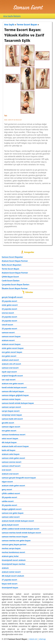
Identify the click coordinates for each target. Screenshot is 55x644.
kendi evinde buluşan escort (14, 387)
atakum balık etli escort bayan (15, 446)
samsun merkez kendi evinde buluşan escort (21, 532)
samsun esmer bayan (11, 399)
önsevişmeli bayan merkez (13, 564)
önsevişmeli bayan (10, 587)
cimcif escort (7, 324)
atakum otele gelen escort (13, 485)
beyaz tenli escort (9, 583)
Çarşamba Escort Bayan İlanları (15, 284)
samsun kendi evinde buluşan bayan (18, 403)
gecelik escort (8, 423)
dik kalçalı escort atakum (13, 576)
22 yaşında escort (9, 309)
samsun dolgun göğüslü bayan (15, 395)
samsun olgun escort (11, 426)
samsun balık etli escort (12, 419)
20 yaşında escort (9, 301)
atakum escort (8, 340)
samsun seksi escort (11, 517)
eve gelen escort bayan (12, 352)
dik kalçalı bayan (9, 442)
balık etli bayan (8, 450)
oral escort (6, 470)
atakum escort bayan (11, 344)
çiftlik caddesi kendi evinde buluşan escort (20, 528)
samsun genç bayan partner (14, 544)
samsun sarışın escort (11, 407)
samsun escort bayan (11, 336)
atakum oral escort (10, 474)
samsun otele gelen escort (13, 458)
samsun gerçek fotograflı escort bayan (19, 477)
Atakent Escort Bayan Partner (15, 272)
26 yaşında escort (9, 505)
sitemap (42, 639)
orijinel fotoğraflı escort (12, 375)
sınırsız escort (8, 313)
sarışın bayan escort (11, 411)
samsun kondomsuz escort (13, 434)
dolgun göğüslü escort (12, 509)
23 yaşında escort (9, 317)
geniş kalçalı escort (10, 525)
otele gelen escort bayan (13, 348)
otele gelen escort (10, 305)
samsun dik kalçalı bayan (13, 391)
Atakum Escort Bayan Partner (15, 261)
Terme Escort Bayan (10, 269)
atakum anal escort (10, 360)
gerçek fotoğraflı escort (12, 297)
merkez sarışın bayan (11, 548)
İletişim (17, 16)
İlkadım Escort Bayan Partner (15, 288)
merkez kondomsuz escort (13, 552)
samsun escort (8, 332)
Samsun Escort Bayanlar (12, 257)
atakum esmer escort (11, 572)
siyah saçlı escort (9, 371)
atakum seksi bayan (11, 454)
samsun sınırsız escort (11, 462)
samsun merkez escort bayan (15, 536)
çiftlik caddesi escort (11, 493)
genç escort (7, 489)
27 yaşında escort (9, 580)
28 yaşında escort (9, 497)
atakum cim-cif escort (11, 364)
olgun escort (7, 481)
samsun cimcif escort (11, 466)
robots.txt (33, 639)
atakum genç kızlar (10, 556)
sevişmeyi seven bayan (12, 415)
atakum (5, 568)
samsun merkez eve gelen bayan (16, 540)
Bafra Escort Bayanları (11, 265)
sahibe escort (8, 501)
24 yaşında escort (9, 320)
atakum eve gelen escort (13, 383)
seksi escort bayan (10, 438)
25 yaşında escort (9, 328)
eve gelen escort (9, 356)
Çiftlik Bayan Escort (10, 276)
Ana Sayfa (8, 16)
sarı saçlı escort (8, 379)
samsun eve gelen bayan (13, 513)
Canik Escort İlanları (11, 280)
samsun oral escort (10, 368)
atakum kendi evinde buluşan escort (18, 521)
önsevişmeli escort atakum (14, 560)
